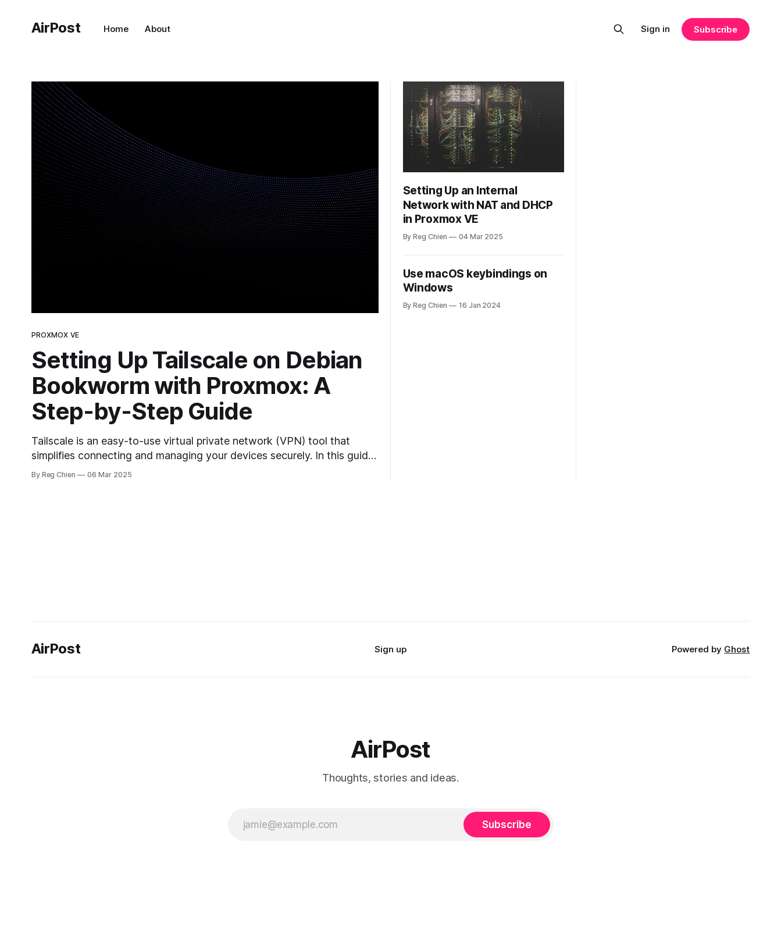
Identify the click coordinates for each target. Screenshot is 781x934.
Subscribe (715, 29)
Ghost (737, 649)
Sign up (390, 649)
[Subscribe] (506, 824)
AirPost (55, 27)
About (157, 28)
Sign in (655, 28)
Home (116, 28)
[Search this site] (618, 29)
